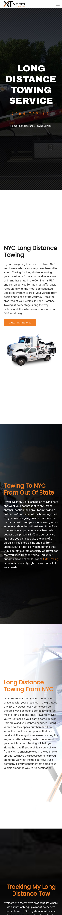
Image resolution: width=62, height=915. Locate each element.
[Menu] (58, 4)
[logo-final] (14, 4)
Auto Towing (50, 559)
